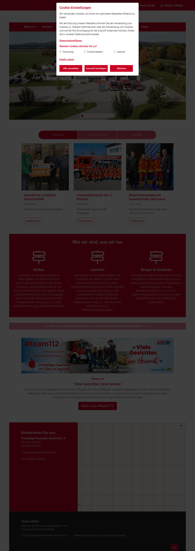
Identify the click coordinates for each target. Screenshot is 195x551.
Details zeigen (66, 59)
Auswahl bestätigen (96, 68)
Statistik (121, 51)
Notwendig (68, 51)
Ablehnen (121, 68)
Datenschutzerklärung (70, 40)
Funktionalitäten (95, 51)
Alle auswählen (71, 68)
